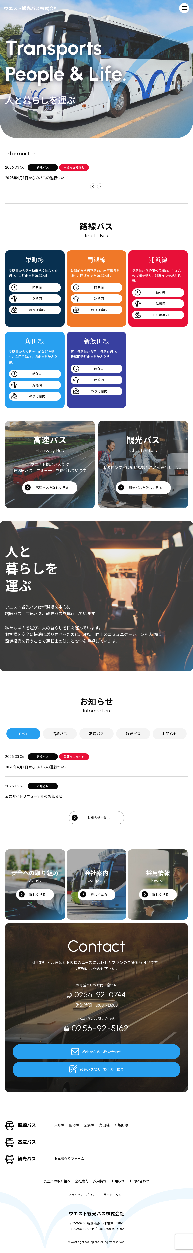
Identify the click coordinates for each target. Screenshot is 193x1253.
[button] (99, 185)
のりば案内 (37, 309)
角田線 (107, 1124)
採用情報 (100, 1180)
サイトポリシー (114, 1194)
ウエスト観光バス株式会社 (34, 8)
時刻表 (37, 287)
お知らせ (119, 1180)
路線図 (37, 298)
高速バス (27, 1141)
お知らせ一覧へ (99, 818)
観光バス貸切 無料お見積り (96, 1069)
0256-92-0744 (96, 995)
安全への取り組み (55, 1180)
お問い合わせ (141, 1180)
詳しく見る (37, 895)
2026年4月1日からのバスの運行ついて (38, 177)
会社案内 (81, 1180)
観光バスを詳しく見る (145, 487)
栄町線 (59, 1124)
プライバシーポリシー (83, 1194)
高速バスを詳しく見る (52, 487)
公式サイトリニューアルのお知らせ (35, 796)
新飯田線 (124, 1124)
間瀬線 (75, 1124)
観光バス (27, 1158)
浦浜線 (91, 1124)
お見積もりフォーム (70, 1158)
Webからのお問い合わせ (96, 1051)
